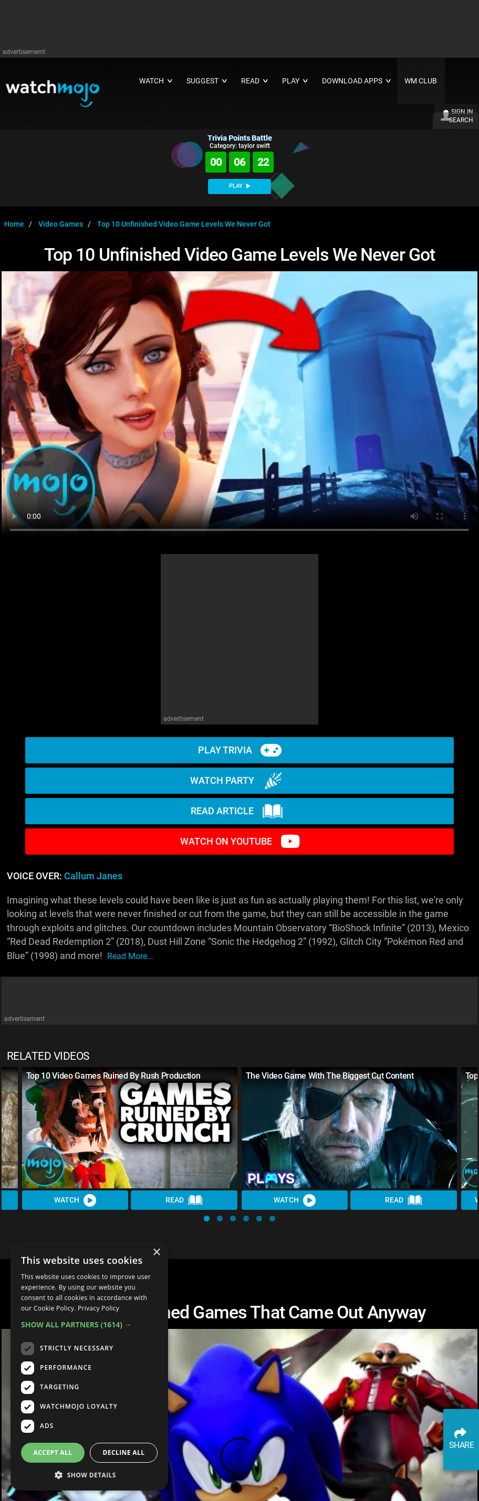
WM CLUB (420, 81)
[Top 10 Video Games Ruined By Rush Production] (129, 1127)
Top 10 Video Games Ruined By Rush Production (113, 1076)
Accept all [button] (53, 1452)
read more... (130, 956)
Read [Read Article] (184, 1200)
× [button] (156, 1253)
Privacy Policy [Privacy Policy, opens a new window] (98, 1308)
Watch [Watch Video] (75, 1200)
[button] (206, 1218)
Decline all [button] (124, 1452)
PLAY (239, 186)
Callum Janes (93, 876)
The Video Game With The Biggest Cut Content (330, 1076)
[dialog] (89, 1366)
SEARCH (461, 120)
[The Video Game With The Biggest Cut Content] (349, 1127)
